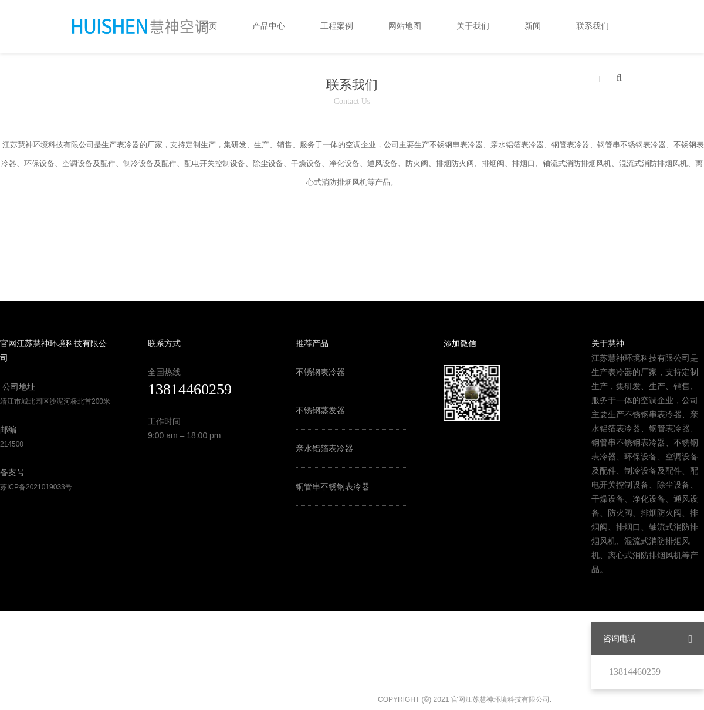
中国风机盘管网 (217, 477)
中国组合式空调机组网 (189, 491)
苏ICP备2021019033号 (36, 487)
